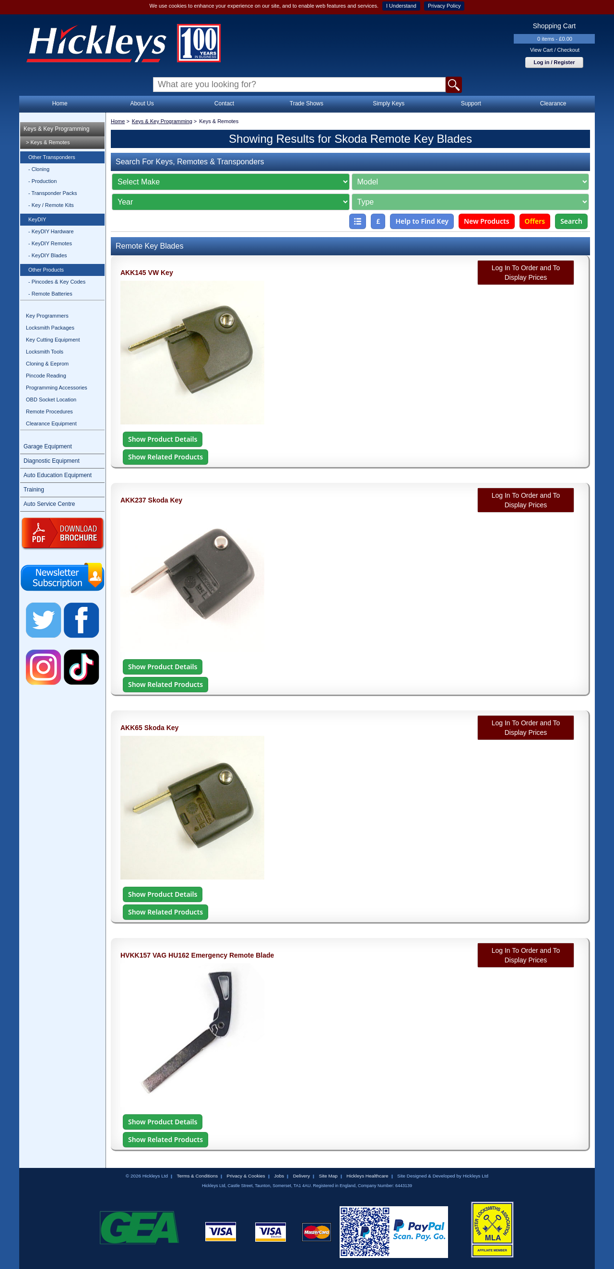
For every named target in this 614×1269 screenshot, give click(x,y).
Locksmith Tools (44, 351)
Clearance (553, 103)
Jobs (279, 1175)
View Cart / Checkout (554, 50)
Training (34, 489)
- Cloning (38, 169)
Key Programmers (47, 316)
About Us (142, 103)
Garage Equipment (48, 446)
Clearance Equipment (51, 423)
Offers (535, 221)
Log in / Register (554, 62)
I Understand (401, 6)
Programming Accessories (56, 387)
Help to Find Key (422, 221)
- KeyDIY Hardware (51, 231)
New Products (486, 221)
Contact (224, 103)
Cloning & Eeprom (47, 363)
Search (571, 221)
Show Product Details (162, 439)
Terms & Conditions (197, 1175)
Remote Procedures (49, 411)
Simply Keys (388, 103)
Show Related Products (165, 456)
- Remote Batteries (50, 294)
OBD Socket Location (51, 399)
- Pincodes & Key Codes (56, 282)
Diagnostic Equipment (52, 460)
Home (60, 103)
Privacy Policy (444, 6)
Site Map (328, 1175)
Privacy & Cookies (246, 1175)
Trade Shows (306, 103)
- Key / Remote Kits (51, 205)
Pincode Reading (46, 375)
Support (471, 103)
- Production (42, 181)
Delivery (301, 1175)
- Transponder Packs (52, 193)
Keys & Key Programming (56, 129)
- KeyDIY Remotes (50, 243)
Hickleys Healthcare (367, 1175)
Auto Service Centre (49, 504)
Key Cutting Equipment (53, 340)
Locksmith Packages (50, 328)
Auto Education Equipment (58, 475)
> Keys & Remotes (48, 142)
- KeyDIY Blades (47, 255)
